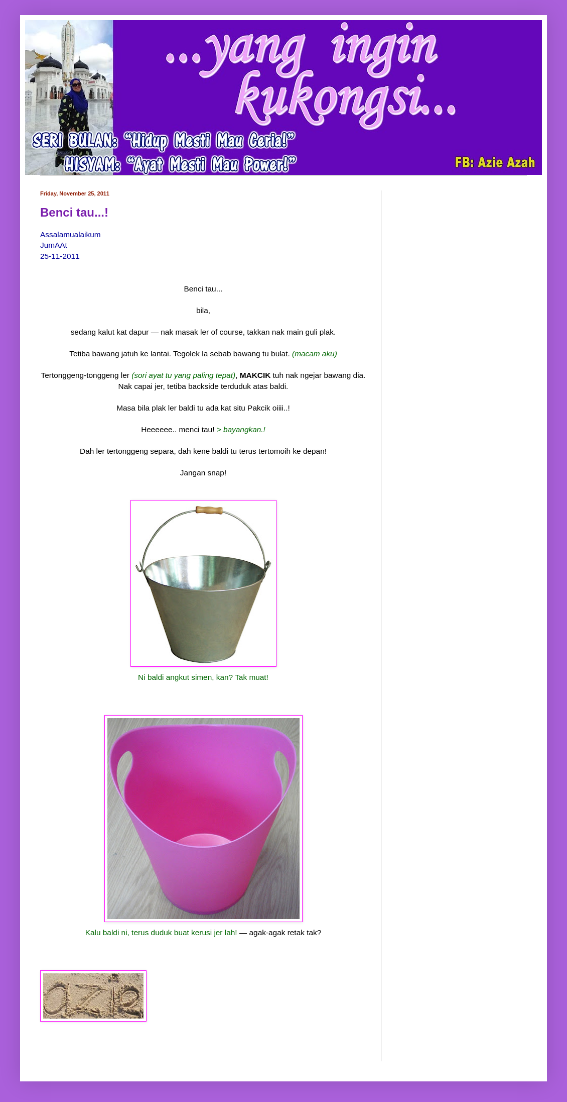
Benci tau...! (74, 212)
